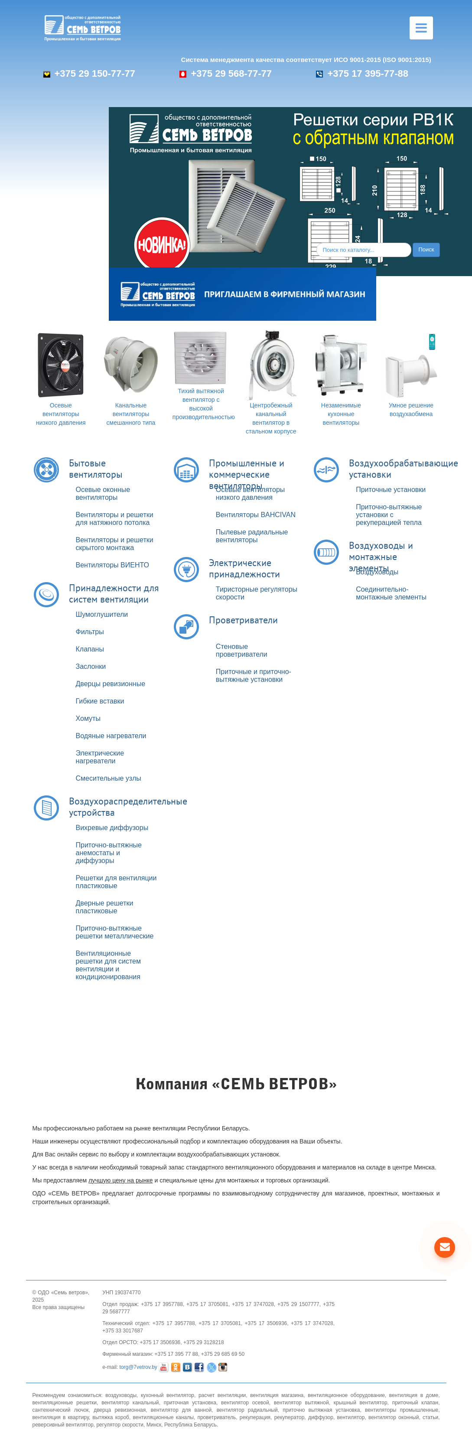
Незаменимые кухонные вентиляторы (341, 414)
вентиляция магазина (276, 1395)
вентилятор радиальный (247, 1410)
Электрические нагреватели (100, 757)
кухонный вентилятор (167, 1395)
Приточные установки (391, 489)
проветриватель (216, 1417)
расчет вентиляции (222, 1395)
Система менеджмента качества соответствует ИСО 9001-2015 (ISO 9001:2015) (306, 59)
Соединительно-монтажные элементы (391, 593)
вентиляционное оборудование (346, 1395)
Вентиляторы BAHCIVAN (256, 514)
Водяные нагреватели (111, 735)
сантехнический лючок (61, 1410)
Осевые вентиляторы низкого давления (61, 414)
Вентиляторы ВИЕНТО (112, 565)
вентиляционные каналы (163, 1417)
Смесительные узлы (108, 778)
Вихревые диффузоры (112, 827)
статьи (430, 1417)
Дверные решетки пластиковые (104, 907)
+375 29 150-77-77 (89, 73)
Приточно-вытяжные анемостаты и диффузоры (109, 852)
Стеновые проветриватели (241, 650)
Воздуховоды (377, 572)
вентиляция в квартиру (61, 1417)
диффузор (320, 1417)
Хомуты (88, 718)
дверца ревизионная (120, 1410)
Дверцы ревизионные (111, 683)
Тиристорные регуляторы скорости (256, 593)
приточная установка (190, 1403)
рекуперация (255, 1417)
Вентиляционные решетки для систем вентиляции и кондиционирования (108, 965)
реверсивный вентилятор (63, 1425)
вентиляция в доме (413, 1395)
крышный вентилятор (360, 1403)
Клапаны (90, 649)
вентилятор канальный (130, 1403)
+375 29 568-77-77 (225, 73)
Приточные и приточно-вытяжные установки (253, 675)
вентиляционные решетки (65, 1403)
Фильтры (90, 631)
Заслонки (91, 666)
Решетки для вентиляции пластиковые (116, 881)
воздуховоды (121, 1395)
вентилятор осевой (245, 1403)
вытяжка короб (110, 1417)
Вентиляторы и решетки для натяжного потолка (114, 518)
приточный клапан (415, 1403)
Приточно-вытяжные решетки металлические (115, 932)
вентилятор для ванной (181, 1410)
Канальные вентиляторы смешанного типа (131, 414)
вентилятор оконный (393, 1417)
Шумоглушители (102, 614)
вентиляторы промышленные (401, 1410)
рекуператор (289, 1417)
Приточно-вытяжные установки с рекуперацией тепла (389, 514)
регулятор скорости (119, 1425)
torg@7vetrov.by (138, 1367)
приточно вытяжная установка (321, 1410)
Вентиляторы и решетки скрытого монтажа (114, 543)
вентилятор (351, 1417)
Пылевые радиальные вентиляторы (252, 536)
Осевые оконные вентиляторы (103, 493)
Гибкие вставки (100, 701)
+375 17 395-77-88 (362, 73)
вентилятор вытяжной (301, 1403)
